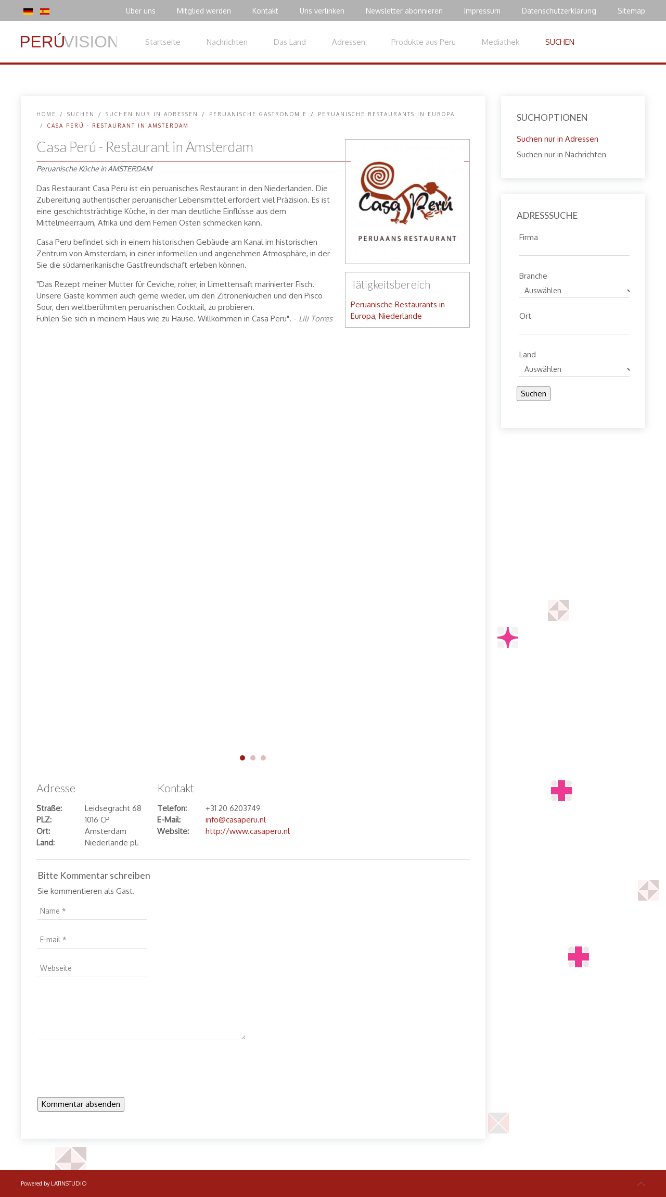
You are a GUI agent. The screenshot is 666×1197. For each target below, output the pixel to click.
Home (46, 114)
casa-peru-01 (242, 757)
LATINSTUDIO (69, 1183)
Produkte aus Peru (423, 42)
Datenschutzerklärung (559, 10)
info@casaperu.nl (236, 820)
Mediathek (500, 42)
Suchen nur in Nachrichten (561, 154)
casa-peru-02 (252, 757)
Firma (528, 236)
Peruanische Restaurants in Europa (386, 114)
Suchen (533, 393)
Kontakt (265, 10)
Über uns (141, 10)
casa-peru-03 (263, 757)
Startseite (163, 42)
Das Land (290, 42)
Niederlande (400, 316)
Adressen (348, 42)
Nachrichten (227, 42)
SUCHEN (559, 42)
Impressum (482, 10)
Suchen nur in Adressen (152, 114)
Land (527, 353)
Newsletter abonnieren (404, 10)
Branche (533, 274)
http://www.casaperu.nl (248, 831)
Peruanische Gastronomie (258, 114)
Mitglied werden (204, 10)
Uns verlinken (322, 10)
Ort (525, 314)
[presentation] (116, 1071)
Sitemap (631, 10)
